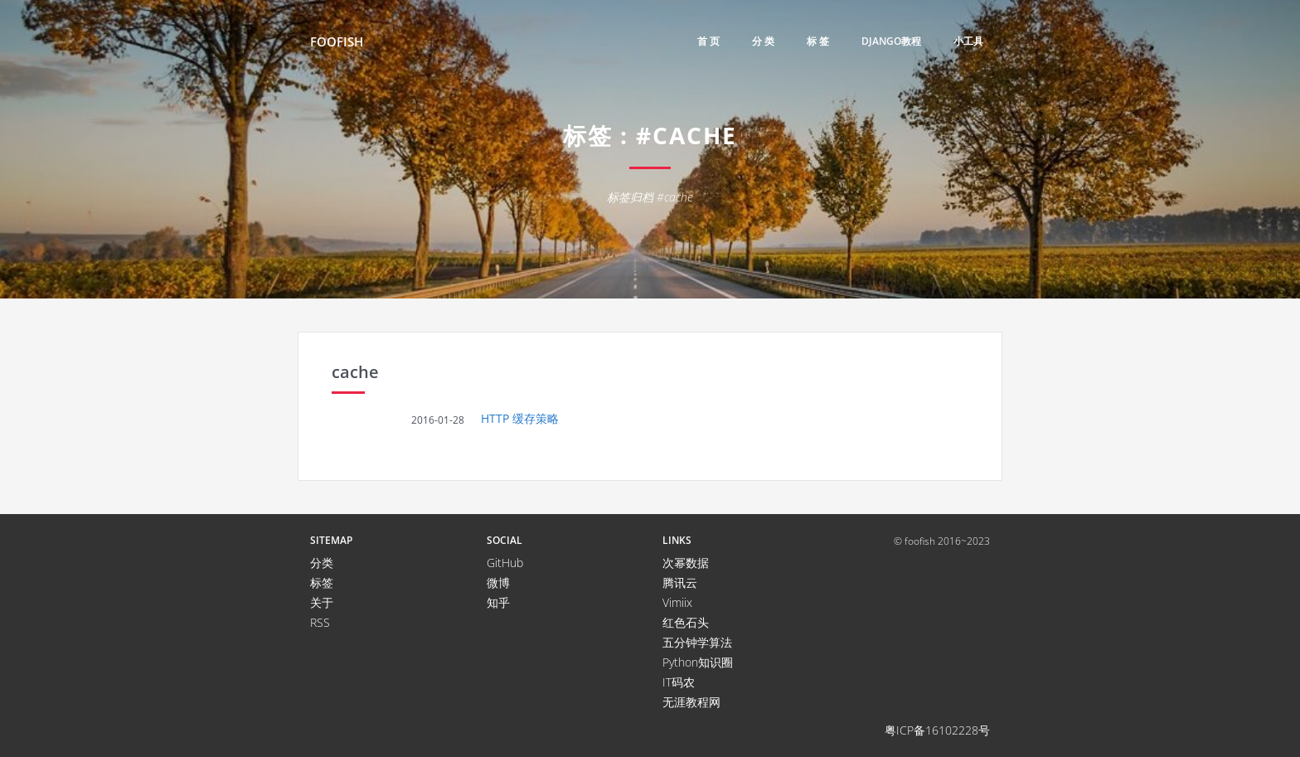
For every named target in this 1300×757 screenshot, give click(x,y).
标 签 (818, 41)
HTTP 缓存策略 (520, 418)
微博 (498, 582)
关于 (321, 602)
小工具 (968, 41)
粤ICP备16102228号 (937, 730)
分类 (321, 562)
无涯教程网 (691, 702)
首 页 (708, 41)
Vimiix (677, 602)
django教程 (891, 41)
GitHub (505, 562)
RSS (320, 622)
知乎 (498, 602)
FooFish (336, 41)
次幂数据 (685, 562)
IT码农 (678, 682)
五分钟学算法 (697, 642)
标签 (321, 582)
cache (355, 372)
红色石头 (685, 622)
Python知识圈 (697, 662)
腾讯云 (679, 582)
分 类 (763, 41)
